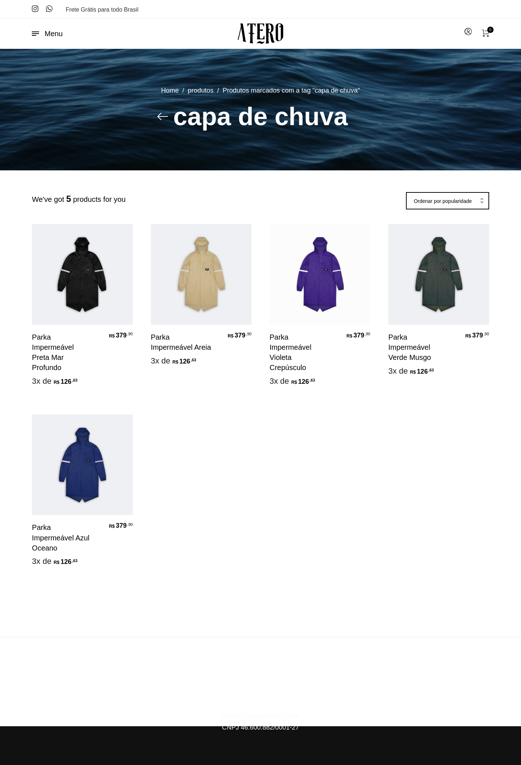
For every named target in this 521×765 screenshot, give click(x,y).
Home (170, 90)
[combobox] (447, 201)
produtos (200, 90)
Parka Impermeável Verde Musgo (409, 347)
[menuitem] (468, 31)
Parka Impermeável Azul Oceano (60, 537)
